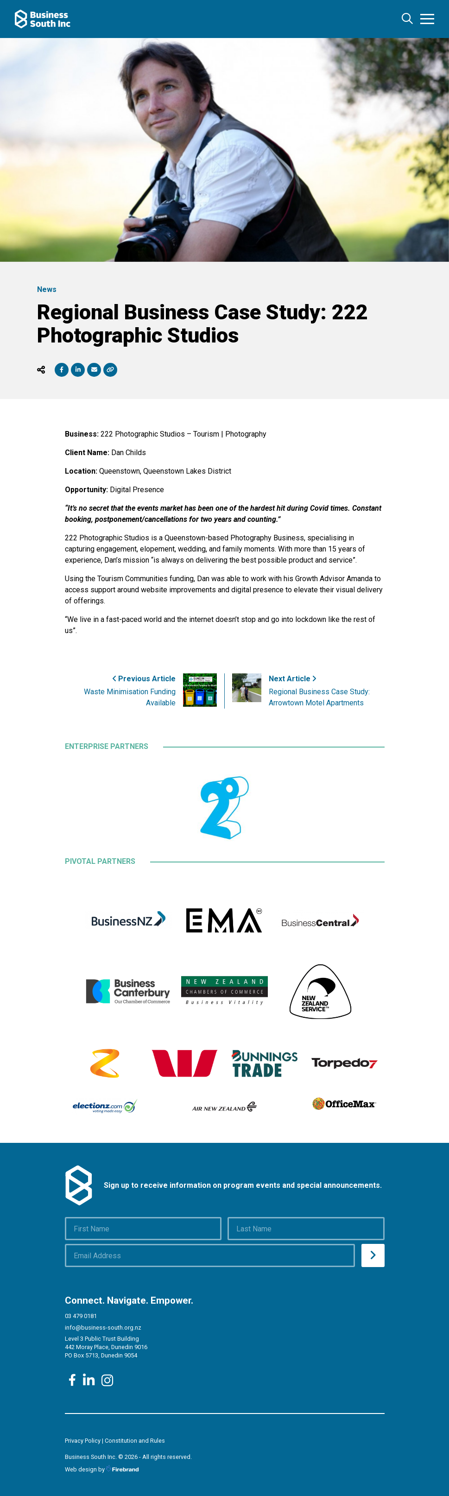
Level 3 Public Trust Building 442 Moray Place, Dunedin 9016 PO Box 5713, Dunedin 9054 (106, 1347)
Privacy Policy (83, 1440)
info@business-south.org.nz (103, 1327)
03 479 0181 (81, 1315)
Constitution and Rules (135, 1440)
